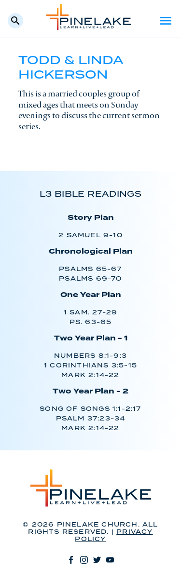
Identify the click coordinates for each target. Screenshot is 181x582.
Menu (165, 20)
